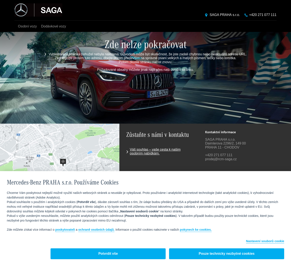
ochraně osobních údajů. (96, 230)
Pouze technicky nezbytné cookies (227, 254)
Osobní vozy (27, 26)
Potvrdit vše (108, 254)
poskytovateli (65, 230)
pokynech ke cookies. (196, 230)
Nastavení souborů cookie (265, 241)
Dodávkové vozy (53, 26)
